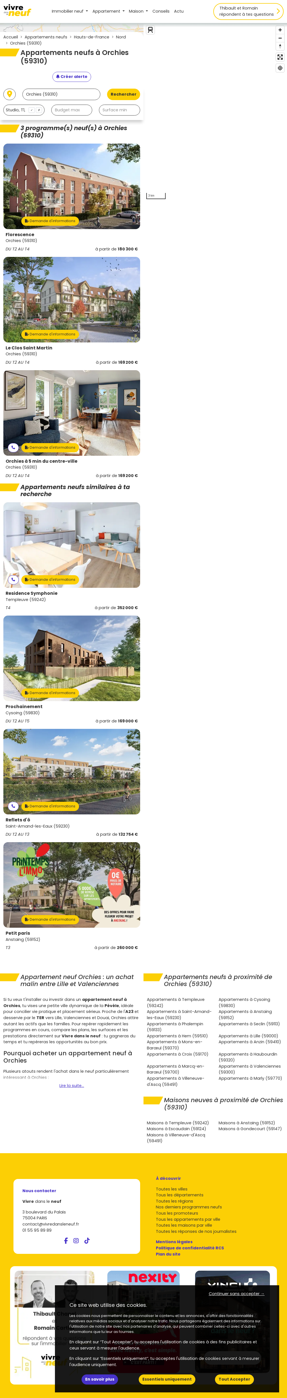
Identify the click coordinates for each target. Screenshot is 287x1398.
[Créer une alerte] (71, 77)
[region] (215, 112)
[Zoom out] (280, 38)
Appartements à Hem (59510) (177, 1036)
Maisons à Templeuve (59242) (178, 1123)
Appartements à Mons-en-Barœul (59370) (174, 1045)
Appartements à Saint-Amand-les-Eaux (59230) (179, 1015)
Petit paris (18, 933)
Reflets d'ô (18, 820)
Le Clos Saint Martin (29, 348)
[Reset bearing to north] (280, 46)
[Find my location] (280, 68)
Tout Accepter (234, 1379)
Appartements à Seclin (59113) (249, 1024)
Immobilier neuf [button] (68, 11)
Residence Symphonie (31, 593)
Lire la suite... (71, 1085)
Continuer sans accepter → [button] (237, 1293)
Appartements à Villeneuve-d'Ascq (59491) (175, 1081)
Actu (179, 11)
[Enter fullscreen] (280, 57)
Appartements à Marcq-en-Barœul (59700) (175, 1069)
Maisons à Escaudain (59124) (176, 1129)
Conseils (161, 11)
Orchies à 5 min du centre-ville (41, 461)
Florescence (20, 234)
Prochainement (24, 706)
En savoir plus (99, 1379)
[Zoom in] (280, 30)
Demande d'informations (50, 220)
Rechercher (123, 94)
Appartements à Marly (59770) (250, 1078)
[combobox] (24, 110)
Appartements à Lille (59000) (248, 1036)
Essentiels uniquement (167, 1379)
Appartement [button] (106, 11)
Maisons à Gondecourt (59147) (250, 1129)
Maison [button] (137, 11)
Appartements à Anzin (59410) (250, 1042)
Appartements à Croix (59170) (178, 1054)
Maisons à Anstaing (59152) (247, 1123)
